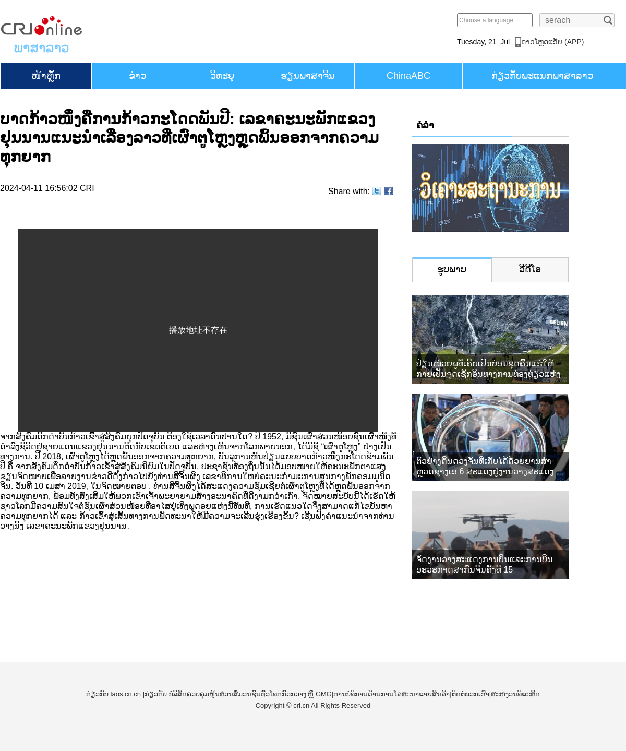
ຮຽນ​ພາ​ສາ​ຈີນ (308, 75)
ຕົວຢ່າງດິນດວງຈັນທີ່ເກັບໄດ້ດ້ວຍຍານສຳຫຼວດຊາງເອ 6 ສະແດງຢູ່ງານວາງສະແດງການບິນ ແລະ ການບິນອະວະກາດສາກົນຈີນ (488, 467)
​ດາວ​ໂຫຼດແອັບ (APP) (552, 42)
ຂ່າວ (137, 75)
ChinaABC (408, 75)
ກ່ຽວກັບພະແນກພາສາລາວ (542, 75)
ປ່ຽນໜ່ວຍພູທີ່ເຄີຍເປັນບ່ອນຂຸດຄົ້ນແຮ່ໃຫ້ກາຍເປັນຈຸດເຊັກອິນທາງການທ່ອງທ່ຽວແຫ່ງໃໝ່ (488, 369)
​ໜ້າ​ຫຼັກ (46, 75)
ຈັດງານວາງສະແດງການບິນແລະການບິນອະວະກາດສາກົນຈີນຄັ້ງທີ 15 (484, 564)
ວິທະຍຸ (222, 75)
